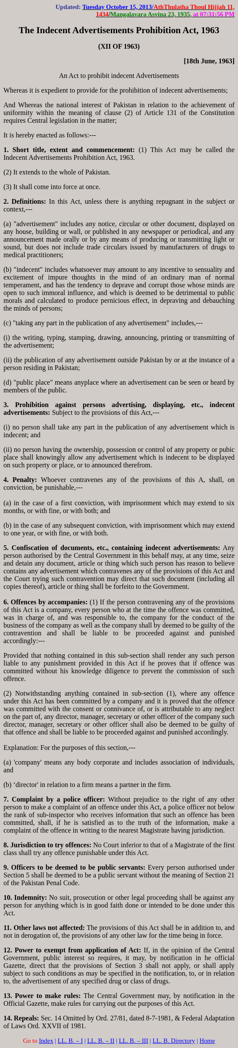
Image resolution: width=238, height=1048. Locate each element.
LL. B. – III (133, 1040)
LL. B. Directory (174, 1040)
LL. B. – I (70, 1040)
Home (207, 1040)
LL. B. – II (100, 1040)
